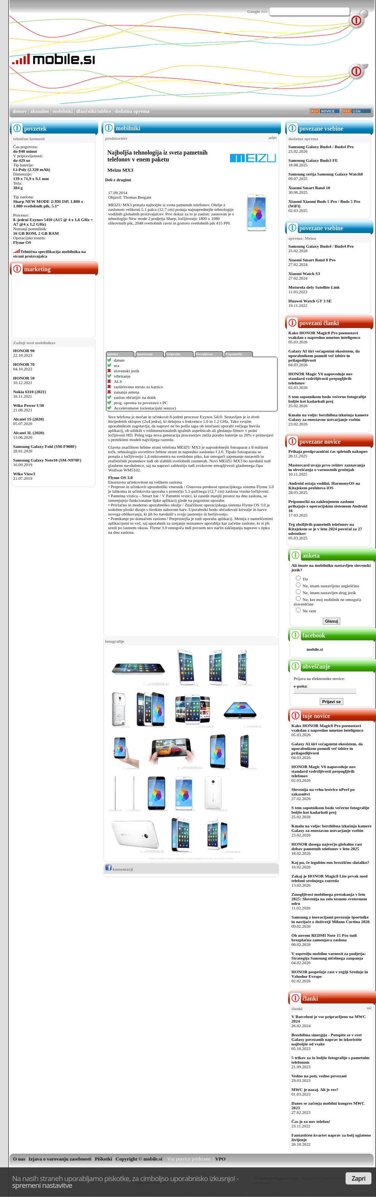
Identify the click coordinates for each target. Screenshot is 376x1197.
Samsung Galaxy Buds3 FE (313, 160)
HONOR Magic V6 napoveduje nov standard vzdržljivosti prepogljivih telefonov (321, 378)
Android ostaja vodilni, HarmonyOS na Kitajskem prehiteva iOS (324, 485)
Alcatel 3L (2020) (28, 432)
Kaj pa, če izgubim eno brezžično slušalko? (331, 862)
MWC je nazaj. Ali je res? (315, 1089)
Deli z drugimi (118, 179)
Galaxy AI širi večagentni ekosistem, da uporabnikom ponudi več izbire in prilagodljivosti (324, 355)
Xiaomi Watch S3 (304, 273)
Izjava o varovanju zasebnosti (60, 1159)
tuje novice (310, 716)
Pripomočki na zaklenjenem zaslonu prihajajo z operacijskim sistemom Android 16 (328, 506)
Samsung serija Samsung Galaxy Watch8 (326, 174)
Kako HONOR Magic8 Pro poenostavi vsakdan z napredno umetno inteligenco (324, 335)
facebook (307, 635)
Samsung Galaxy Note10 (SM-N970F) (47, 460)
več (368, 1008)
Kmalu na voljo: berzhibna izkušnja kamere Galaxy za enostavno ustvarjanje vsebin (329, 417)
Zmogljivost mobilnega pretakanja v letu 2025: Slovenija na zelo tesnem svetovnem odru (329, 899)
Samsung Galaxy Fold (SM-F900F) (44, 446)
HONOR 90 (24, 350)
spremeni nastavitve (42, 1185)
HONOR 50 (24, 378)
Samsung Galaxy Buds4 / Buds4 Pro (321, 146)
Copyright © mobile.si (139, 1159)
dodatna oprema (132, 111)
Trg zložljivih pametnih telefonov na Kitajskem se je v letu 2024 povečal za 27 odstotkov (325, 529)
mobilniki (62, 111)
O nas (19, 1159)
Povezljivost (204, 354)
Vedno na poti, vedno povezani (319, 1076)
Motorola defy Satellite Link (314, 287)
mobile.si (315, 649)
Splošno (112, 354)
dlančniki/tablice (93, 111)
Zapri (358, 1178)
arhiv (273, 138)
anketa (305, 555)
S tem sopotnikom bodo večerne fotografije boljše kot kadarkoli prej (327, 398)
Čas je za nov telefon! (311, 1121)
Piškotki (103, 1159)
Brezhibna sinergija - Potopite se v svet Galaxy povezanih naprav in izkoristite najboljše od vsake (327, 1039)
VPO (220, 1159)
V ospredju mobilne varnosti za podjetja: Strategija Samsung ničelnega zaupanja (329, 955)
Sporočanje (144, 354)
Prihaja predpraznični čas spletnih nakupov (328, 451)
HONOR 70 (24, 364)
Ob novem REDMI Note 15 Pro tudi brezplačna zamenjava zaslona (324, 937)
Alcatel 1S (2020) (28, 419)
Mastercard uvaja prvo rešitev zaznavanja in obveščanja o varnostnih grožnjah (327, 467)
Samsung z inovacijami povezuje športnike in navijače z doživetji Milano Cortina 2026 (331, 919)
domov (20, 111)
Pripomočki (234, 354)
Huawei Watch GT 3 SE (310, 301)
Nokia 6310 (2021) (29, 391)
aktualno (39, 111)
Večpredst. (173, 354)
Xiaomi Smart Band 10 (309, 187)
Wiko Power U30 (28, 405)
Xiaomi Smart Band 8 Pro (312, 260)
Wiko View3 (24, 473)
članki (304, 998)
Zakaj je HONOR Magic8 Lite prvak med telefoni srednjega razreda (330, 878)
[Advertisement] (143, 65)
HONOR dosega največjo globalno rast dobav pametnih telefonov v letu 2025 (327, 846)
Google (253, 11)
